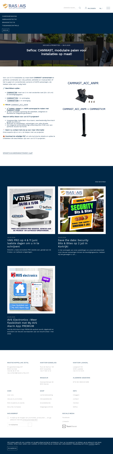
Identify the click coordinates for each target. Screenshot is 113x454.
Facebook (65, 417)
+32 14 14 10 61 (78, 371)
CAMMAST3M (11, 92)
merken (76, 403)
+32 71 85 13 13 (45, 371)
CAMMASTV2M (11, 101)
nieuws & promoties (14, 399)
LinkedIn (65, 421)
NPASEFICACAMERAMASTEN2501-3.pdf (16, 153)
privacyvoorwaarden (30, 420)
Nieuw (5, 30)
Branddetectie (8, 22)
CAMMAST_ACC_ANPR (18, 105)
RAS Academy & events (15, 403)
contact (76, 399)
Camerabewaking (9, 16)
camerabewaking (46, 395)
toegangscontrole (46, 407)
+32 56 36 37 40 (13, 371)
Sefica (75, 407)
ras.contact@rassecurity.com (18, 373)
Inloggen (92, 8)
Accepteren (12, 448)
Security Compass (14, 407)
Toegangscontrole (10, 25)
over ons (10, 395)
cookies (91, 444)
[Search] (71, 7)
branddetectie (45, 403)
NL (101, 8)
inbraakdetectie (46, 399)
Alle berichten (100, 182)
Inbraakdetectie (9, 19)
